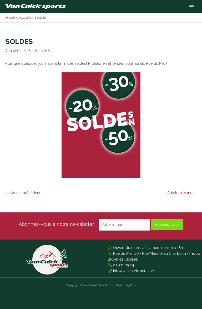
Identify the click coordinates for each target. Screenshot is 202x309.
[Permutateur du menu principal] (191, 6)
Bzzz (133, 285)
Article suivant (181, 193)
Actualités (13, 51)
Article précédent (23, 193)
